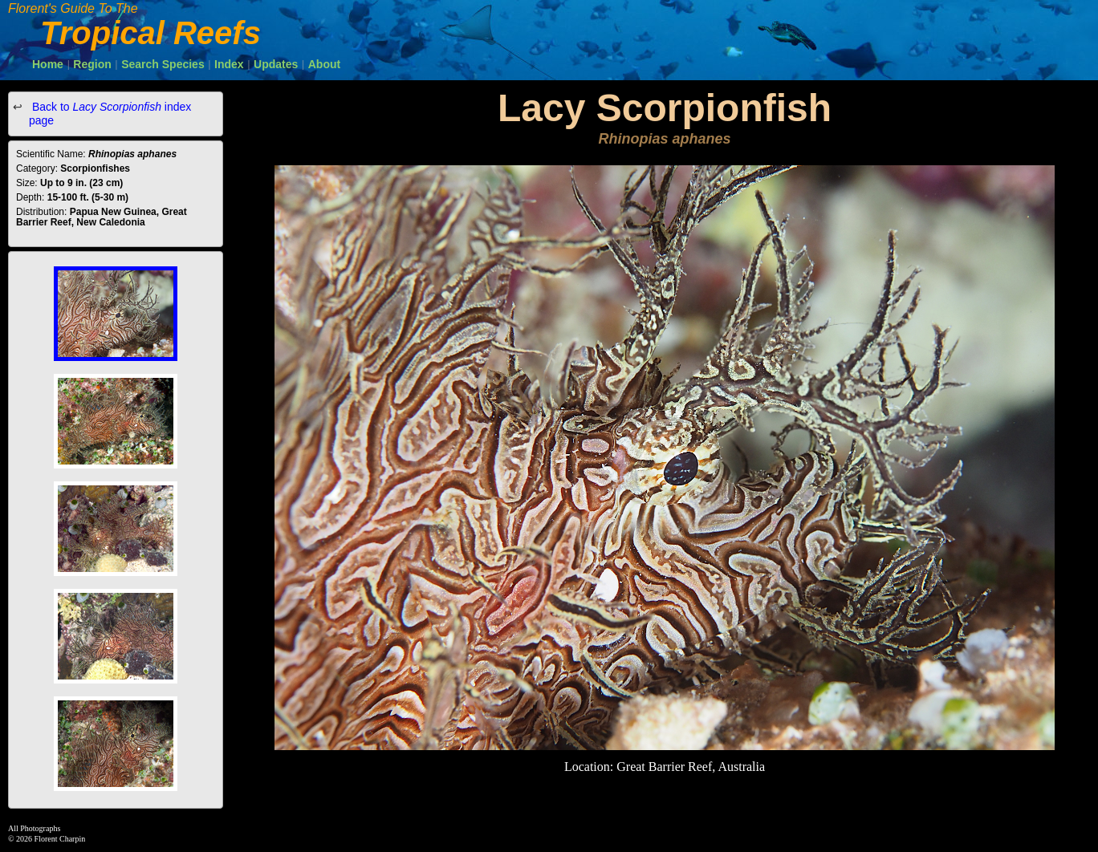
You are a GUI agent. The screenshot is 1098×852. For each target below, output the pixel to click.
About (324, 64)
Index (229, 64)
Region (92, 64)
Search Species (163, 64)
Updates (276, 64)
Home (47, 64)
